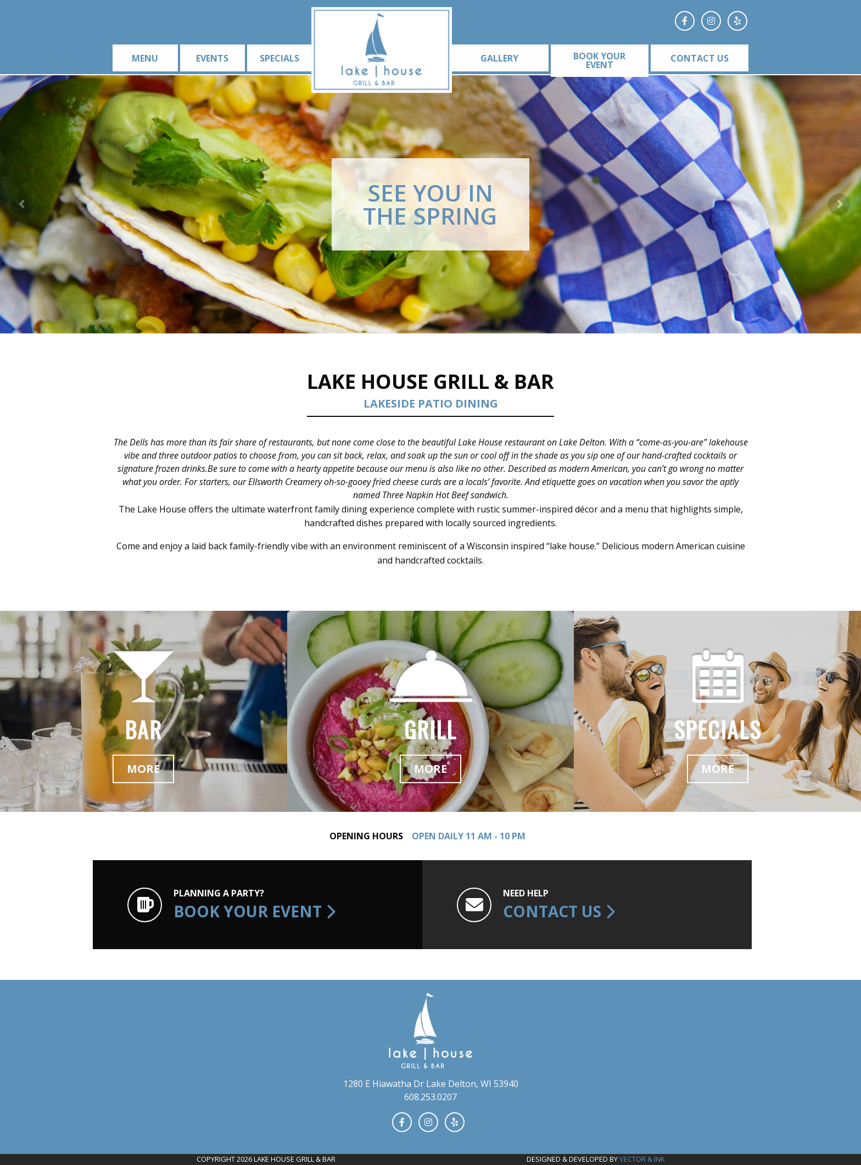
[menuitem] (143, 58)
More (143, 768)
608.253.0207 (430, 1097)
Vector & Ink (641, 1159)
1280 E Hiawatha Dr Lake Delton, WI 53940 (430, 1084)
